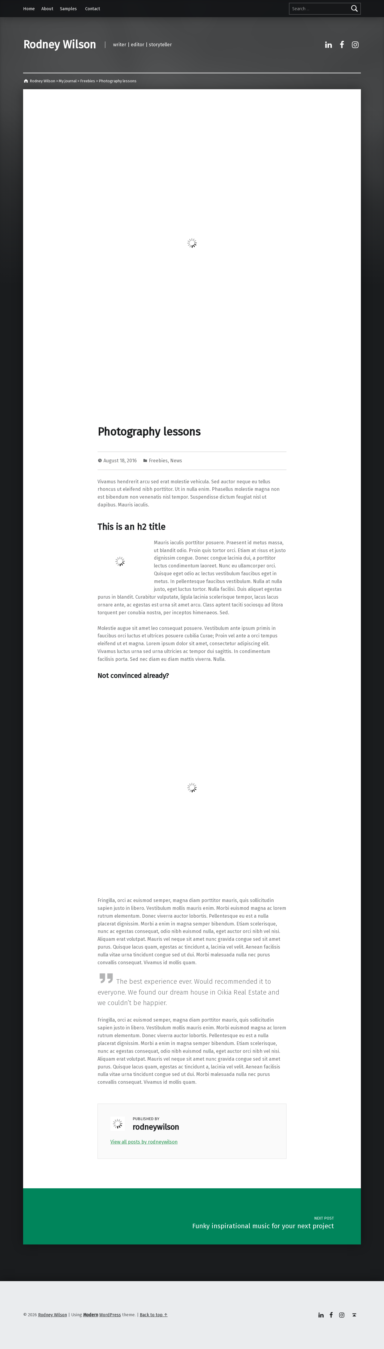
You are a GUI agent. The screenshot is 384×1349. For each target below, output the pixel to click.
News (176, 460)
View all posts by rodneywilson (144, 1142)
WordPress (110, 1314)
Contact (92, 8)
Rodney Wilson (59, 44)
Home (29, 8)
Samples (68, 8)
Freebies (158, 460)
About (47, 8)
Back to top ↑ (154, 1314)
